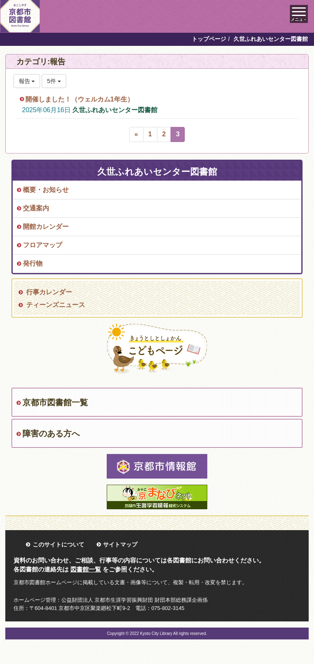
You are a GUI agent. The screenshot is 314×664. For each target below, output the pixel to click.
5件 (54, 81)
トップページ (209, 39)
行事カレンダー (49, 292)
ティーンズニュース (55, 304)
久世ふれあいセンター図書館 (114, 109)
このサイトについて (58, 544)
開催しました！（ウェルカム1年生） (79, 99)
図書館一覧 (85, 569)
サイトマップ (120, 544)
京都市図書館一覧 (55, 402)
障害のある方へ (51, 433)
